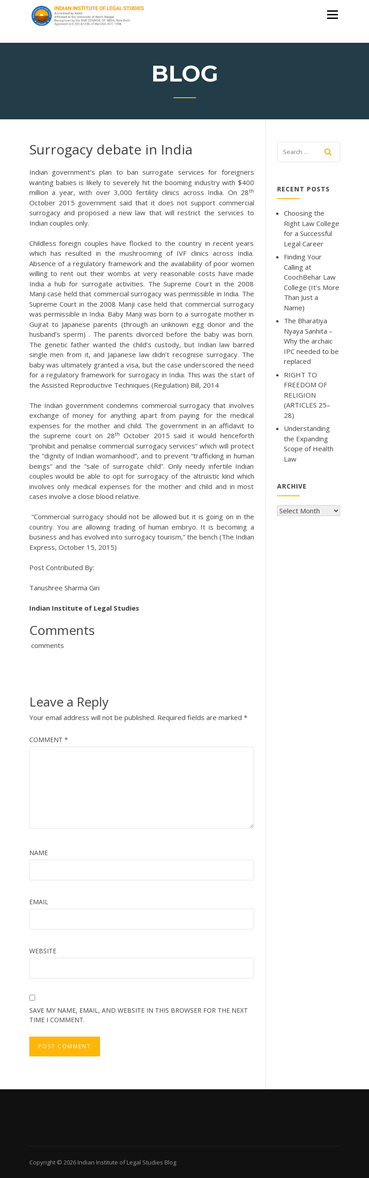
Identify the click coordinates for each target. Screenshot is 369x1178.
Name (38, 852)
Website (42, 951)
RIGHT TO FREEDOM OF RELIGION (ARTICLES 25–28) (307, 395)
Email (38, 901)
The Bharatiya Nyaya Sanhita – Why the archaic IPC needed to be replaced (311, 341)
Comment (48, 739)
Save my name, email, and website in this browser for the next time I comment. (138, 1015)
